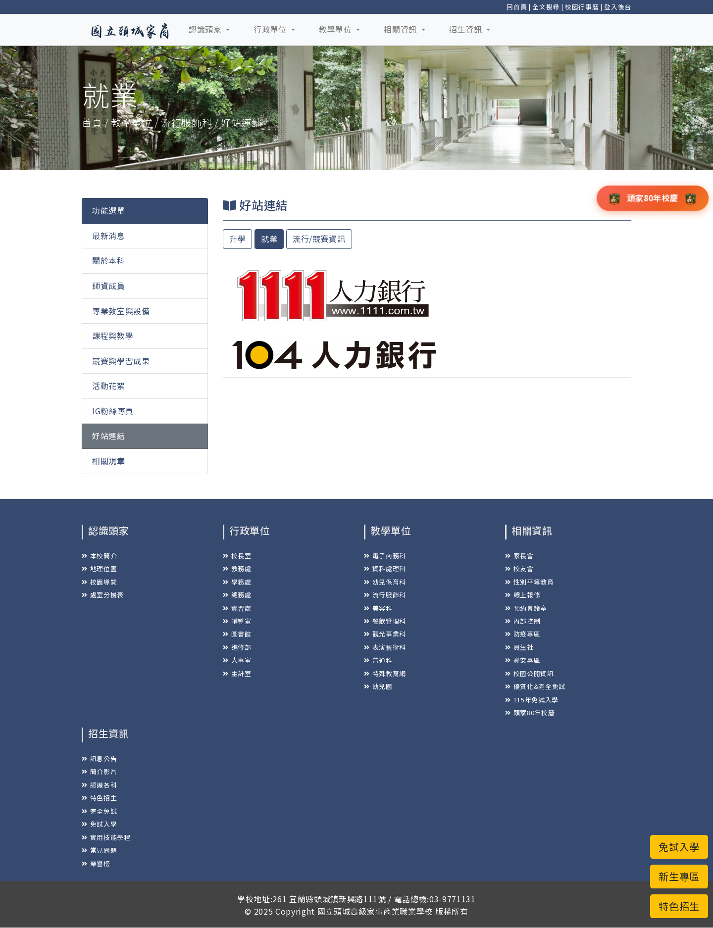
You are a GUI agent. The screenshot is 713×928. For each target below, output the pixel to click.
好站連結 (108, 435)
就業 (269, 238)
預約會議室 (526, 608)
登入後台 (617, 6)
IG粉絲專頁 (113, 411)
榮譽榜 (96, 863)
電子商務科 (385, 555)
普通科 (378, 660)
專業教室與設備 (121, 311)
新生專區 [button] (679, 876)
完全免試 (99, 811)
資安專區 (522, 660)
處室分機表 (103, 594)
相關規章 (108, 461)
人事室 (237, 660)
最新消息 (108, 236)
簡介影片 (99, 771)
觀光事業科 (385, 633)
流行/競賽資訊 (319, 238)
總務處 (237, 594)
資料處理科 (385, 568)
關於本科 (108, 260)
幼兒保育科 (385, 581)
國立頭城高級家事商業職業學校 (375, 911)
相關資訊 (401, 29)
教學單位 (336, 29)
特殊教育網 (385, 673)
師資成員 (108, 286)
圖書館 (237, 633)
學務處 (237, 581)
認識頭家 (206, 29)
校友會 (519, 568)
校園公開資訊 (529, 673)
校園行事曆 (582, 6)
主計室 (237, 673)
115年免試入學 (532, 699)
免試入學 (99, 824)
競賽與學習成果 (121, 361)
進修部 (237, 647)
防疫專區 (522, 633)
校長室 (237, 555)
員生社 (519, 647)
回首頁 (517, 6)
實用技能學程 (106, 837)
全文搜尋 (546, 6)
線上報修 (522, 594)
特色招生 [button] (679, 906)
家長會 (519, 555)
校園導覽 (99, 581)
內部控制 (522, 621)
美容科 (378, 608)
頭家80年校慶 (530, 712)
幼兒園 (378, 686)
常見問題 (99, 850)
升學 (237, 238)
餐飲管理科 (385, 621)
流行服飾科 (385, 594)
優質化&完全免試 (535, 686)
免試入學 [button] (679, 846)
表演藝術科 (385, 647)
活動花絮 (108, 385)
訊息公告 (99, 758)
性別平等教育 (529, 581)
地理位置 (99, 568)
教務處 (237, 568)
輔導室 (237, 621)
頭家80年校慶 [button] (652, 197)
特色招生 (99, 797)
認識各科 (99, 784)
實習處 (237, 608)
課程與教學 (112, 336)
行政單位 (271, 29)
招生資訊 (466, 29)
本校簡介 (99, 555)
